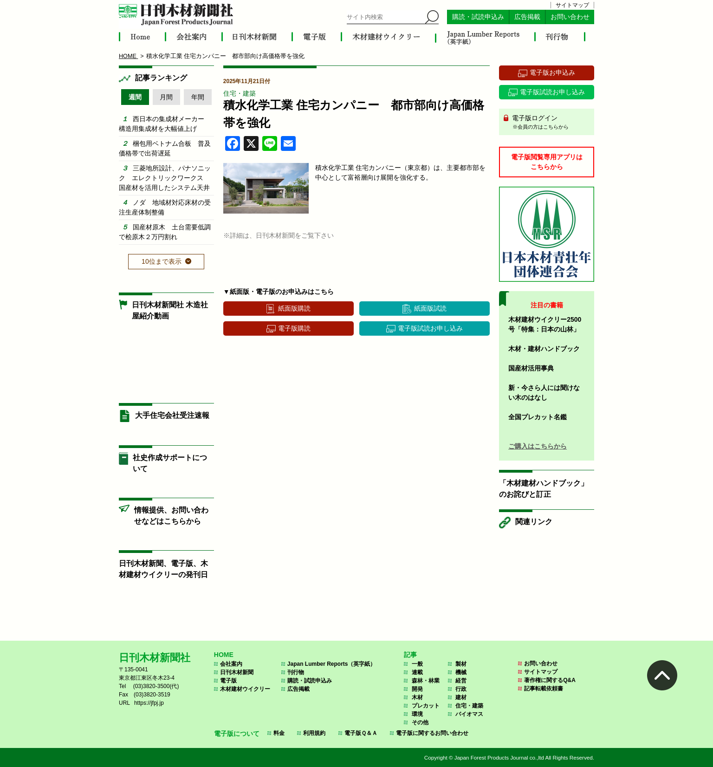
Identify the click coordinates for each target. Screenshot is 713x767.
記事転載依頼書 (543, 688)
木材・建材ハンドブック (544, 348)
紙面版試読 (430, 308)
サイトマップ (572, 5)
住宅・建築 (239, 93)
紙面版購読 (294, 308)
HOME (223, 654)
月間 (166, 97)
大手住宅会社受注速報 (172, 415)
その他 (420, 722)
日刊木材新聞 (236, 672)
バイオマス (469, 714)
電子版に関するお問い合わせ (432, 733)
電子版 (228, 680)
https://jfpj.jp (149, 703)
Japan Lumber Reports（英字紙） (331, 664)
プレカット (426, 705)
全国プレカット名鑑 (537, 417)
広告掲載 (527, 16)
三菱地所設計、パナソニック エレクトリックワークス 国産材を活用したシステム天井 (165, 177)
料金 (279, 733)
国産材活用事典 (531, 368)
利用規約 (314, 733)
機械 (461, 672)
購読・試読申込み (478, 16)
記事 (410, 654)
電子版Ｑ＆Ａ (360, 733)
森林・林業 (426, 680)
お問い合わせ (570, 16)
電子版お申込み (552, 72)
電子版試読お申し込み (430, 328)
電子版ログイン (550, 122)
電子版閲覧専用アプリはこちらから (547, 161)
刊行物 (295, 672)
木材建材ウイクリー (245, 689)
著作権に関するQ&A (550, 680)
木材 (417, 697)
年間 (197, 97)
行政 (461, 689)
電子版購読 (294, 328)
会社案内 (231, 664)
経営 (461, 680)
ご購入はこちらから (537, 446)
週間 (135, 97)
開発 (417, 689)
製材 (461, 664)
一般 (417, 664)
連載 (417, 672)
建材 (461, 697)
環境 (417, 714)
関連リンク (533, 522)
